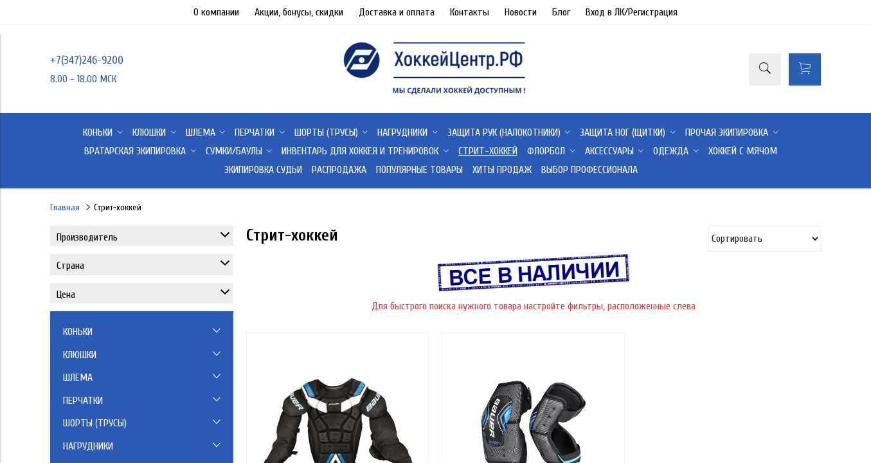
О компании (216, 12)
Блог (561, 12)
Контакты (469, 12)
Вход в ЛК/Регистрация (632, 12)
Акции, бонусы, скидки (299, 12)
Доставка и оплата (397, 12)
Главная (65, 207)
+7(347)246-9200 (86, 60)
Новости (521, 12)
